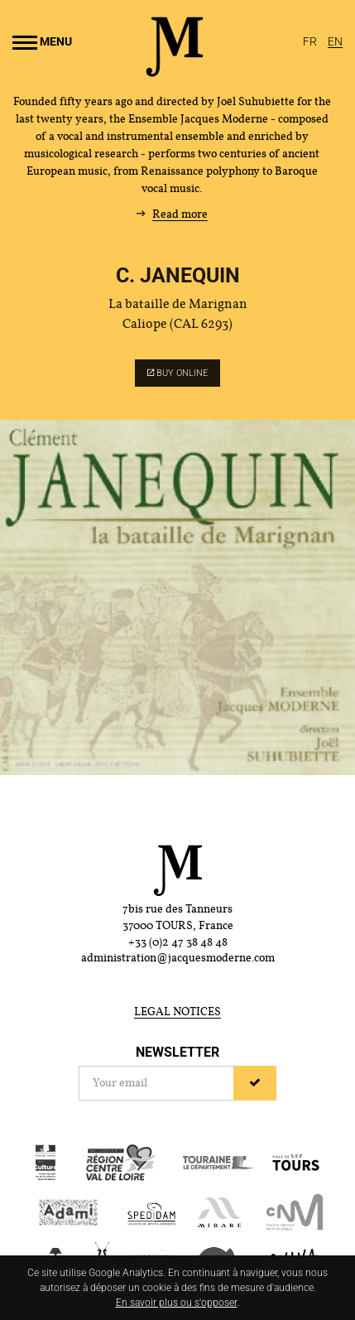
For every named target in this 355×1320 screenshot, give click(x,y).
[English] (335, 41)
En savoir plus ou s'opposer (176, 1302)
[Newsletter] (157, 1083)
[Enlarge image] (177, 597)
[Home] (175, 70)
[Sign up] (254, 1083)
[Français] (311, 41)
